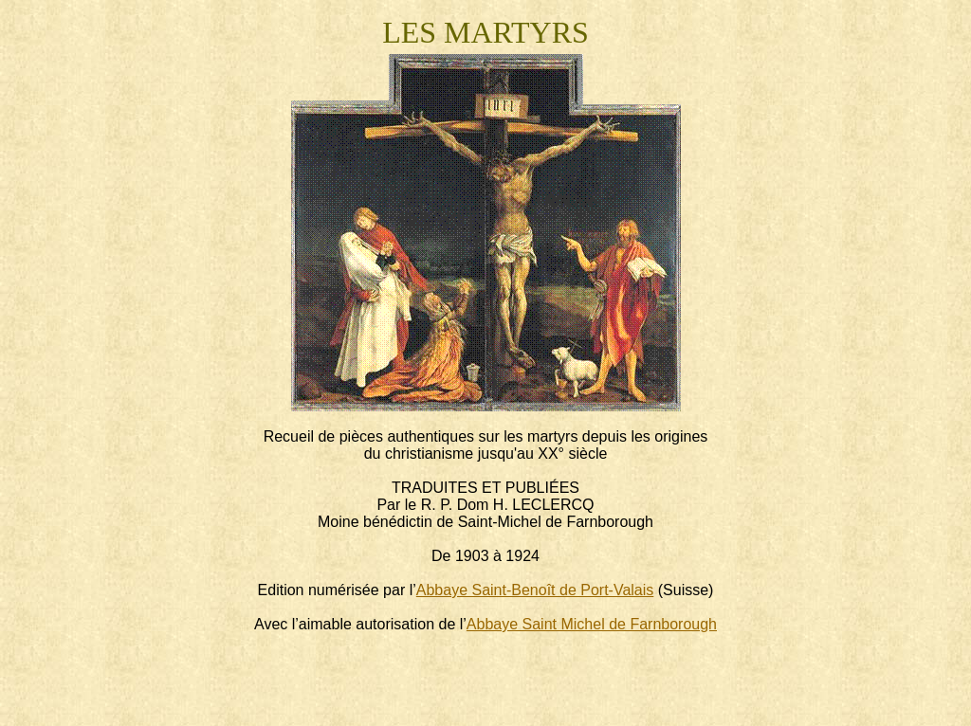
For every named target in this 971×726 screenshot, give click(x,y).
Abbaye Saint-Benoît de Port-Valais (535, 590)
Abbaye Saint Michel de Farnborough (592, 624)
